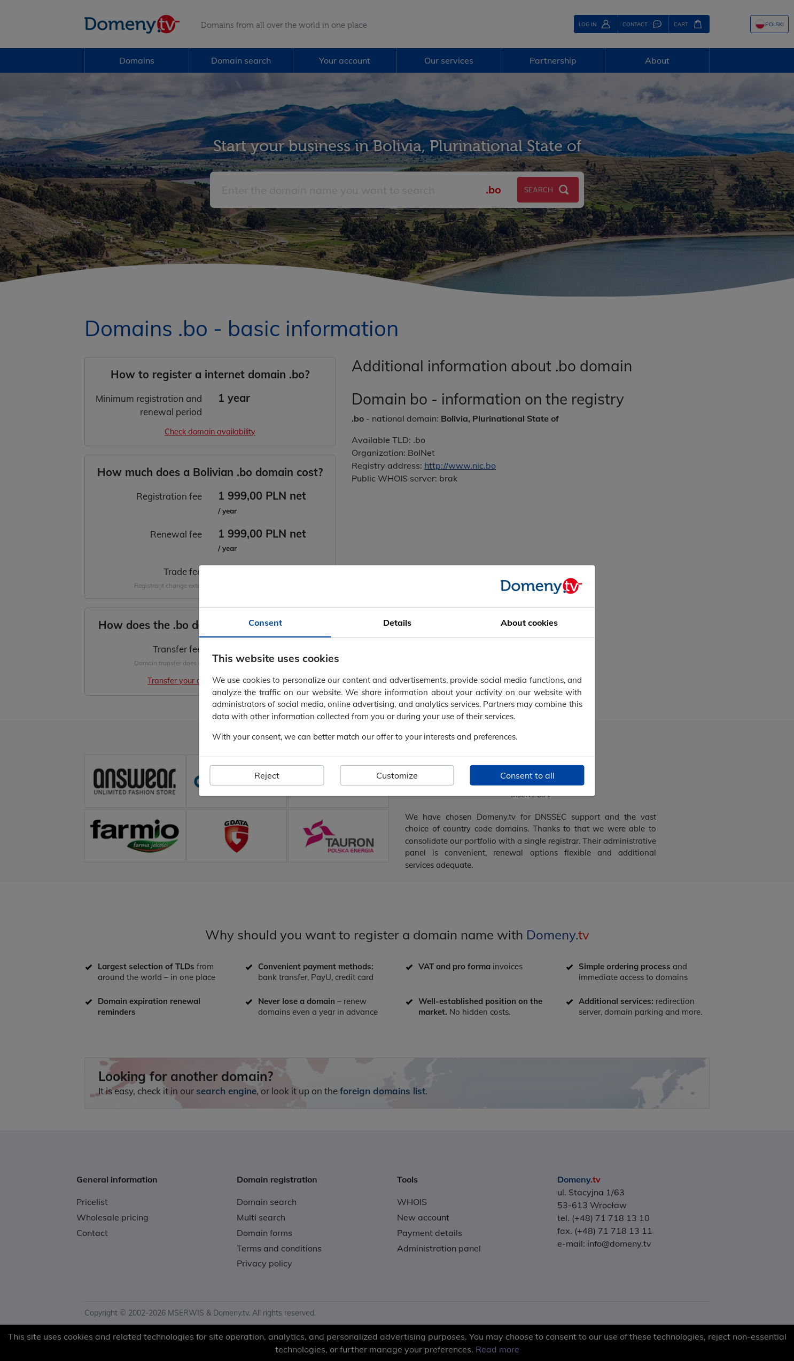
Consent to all (527, 775)
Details (397, 622)
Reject (266, 775)
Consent (265, 622)
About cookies (529, 622)
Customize (397, 775)
